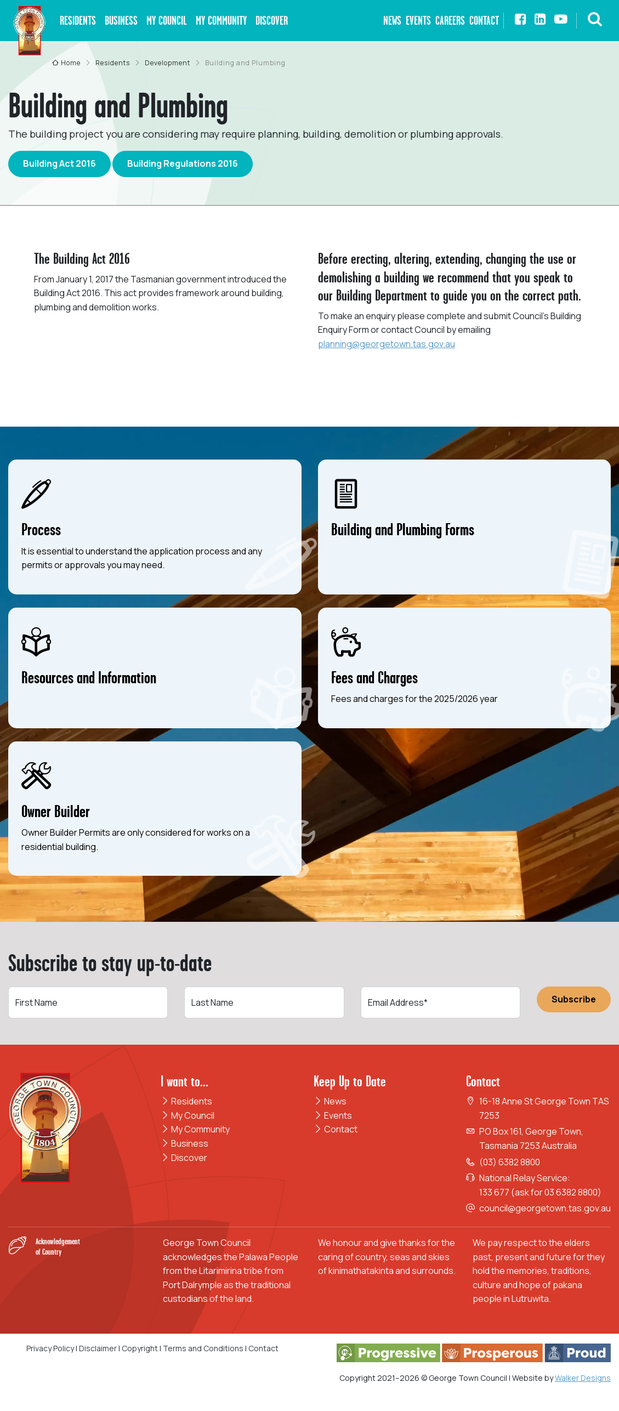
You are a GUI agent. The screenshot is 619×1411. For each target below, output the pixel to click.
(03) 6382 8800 (509, 1162)
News (330, 1101)
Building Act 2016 (59, 163)
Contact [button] (484, 20)
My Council (187, 1115)
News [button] (392, 20)
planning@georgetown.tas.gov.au (386, 344)
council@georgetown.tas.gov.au (545, 1208)
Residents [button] (78, 20)
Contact (335, 1129)
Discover (184, 1158)
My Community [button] (221, 20)
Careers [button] (450, 20)
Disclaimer (98, 1348)
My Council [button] (166, 20)
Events (333, 1115)
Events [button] (418, 20)
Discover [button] (271, 20)
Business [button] (121, 20)
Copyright (140, 1348)
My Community (195, 1129)
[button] (595, 21)
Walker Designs (583, 1378)
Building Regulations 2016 (182, 163)
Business (184, 1143)
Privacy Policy (50, 1348)
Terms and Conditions (204, 1348)
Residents (186, 1101)
